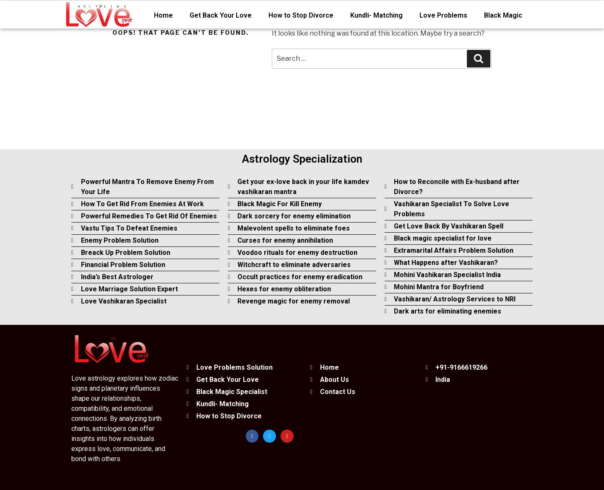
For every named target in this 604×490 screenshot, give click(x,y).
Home (163, 15)
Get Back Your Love (221, 15)
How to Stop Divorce (300, 15)
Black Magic (503, 15)
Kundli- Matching (376, 15)
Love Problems (443, 15)
